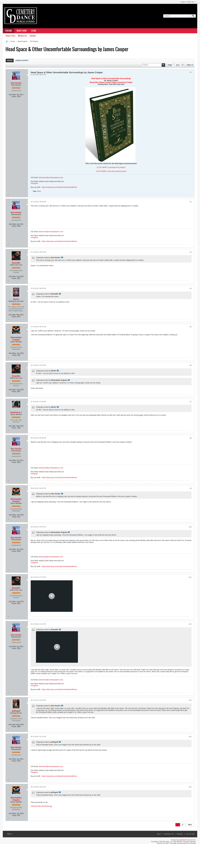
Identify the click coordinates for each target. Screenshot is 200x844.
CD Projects (34, 41)
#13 (190, 700)
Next (190, 825)
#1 (191, 72)
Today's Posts (10, 35)
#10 (190, 527)
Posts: (14, 97)
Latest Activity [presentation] (21, 60)
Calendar (33, 35)
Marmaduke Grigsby (16, 338)
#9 (191, 488)
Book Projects (22, 41)
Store (33, 30)
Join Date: (12, 95)
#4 (191, 288)
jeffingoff (16, 711)
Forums (8, 30)
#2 (191, 202)
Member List (22, 35)
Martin (16, 299)
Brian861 (16, 263)
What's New (22, 30)
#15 (190, 787)
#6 (191, 365)
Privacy (180, 834)
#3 (191, 252)
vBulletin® (183, 840)
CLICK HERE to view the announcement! (111, 171)
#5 (191, 327)
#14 (190, 737)
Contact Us (169, 834)
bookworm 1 (16, 412)
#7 (191, 402)
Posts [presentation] (9, 60)
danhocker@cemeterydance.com (51, 178)
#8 (191, 438)
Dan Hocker (16, 83)
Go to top (190, 834)
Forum (13, 41)
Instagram (34, 183)
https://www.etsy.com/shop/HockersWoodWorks (59, 187)
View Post (62, 257)
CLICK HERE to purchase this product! (111, 167)
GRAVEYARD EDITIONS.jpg (41, 806)
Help (159, 834)
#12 (190, 624)
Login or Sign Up (188, 2)
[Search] (177, 16)
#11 (190, 577)
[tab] (10, 60)
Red (9, 834)
